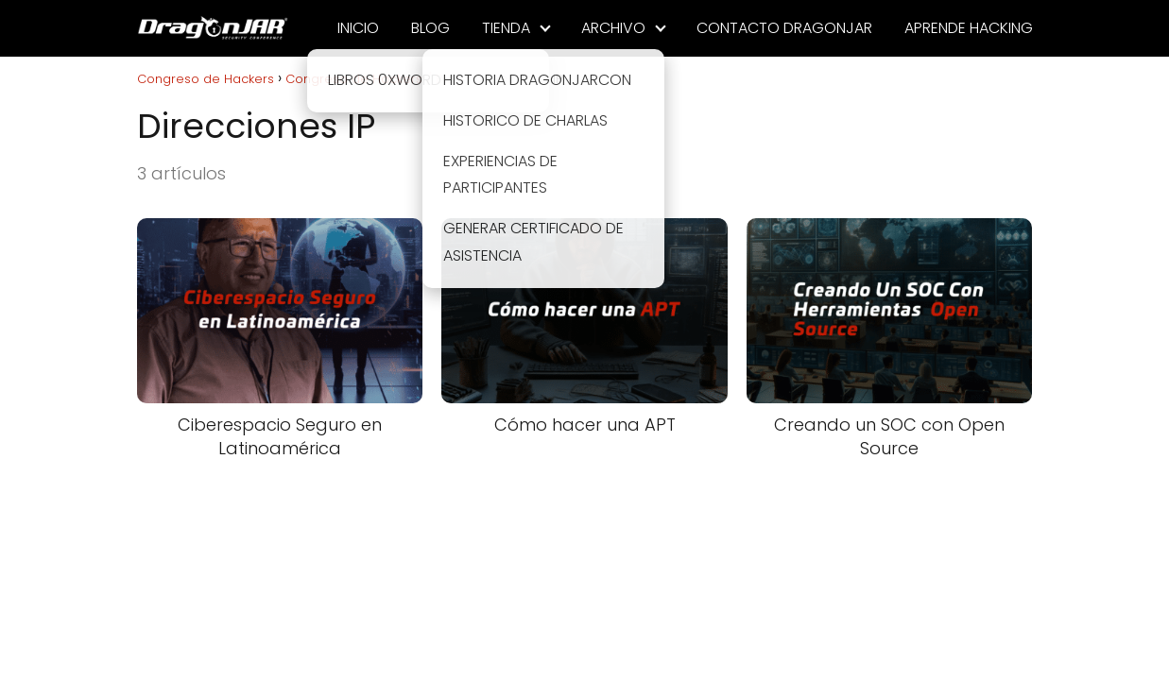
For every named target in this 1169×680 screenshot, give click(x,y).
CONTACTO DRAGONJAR (784, 28)
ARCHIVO (613, 28)
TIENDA (506, 28)
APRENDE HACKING (968, 28)
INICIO (358, 28)
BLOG (430, 28)
